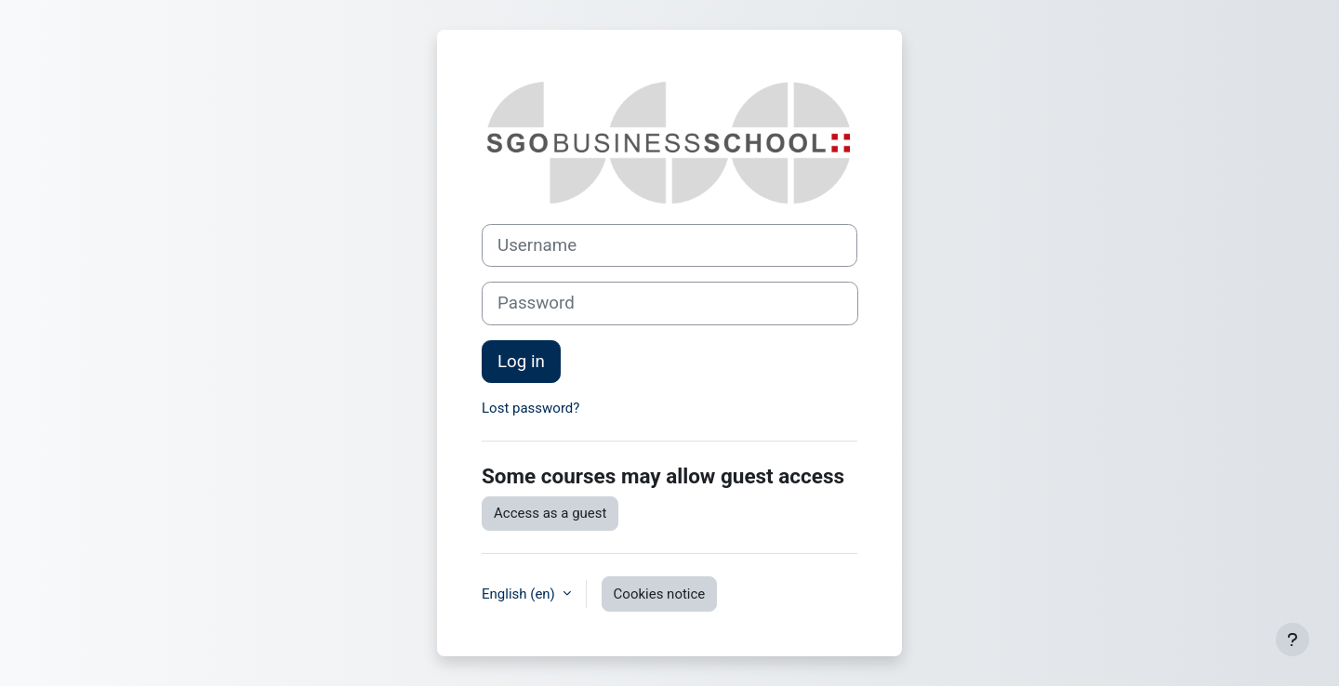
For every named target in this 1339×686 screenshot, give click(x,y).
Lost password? (530, 408)
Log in (521, 361)
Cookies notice (660, 594)
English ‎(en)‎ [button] (520, 594)
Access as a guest (550, 513)
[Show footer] (1292, 639)
